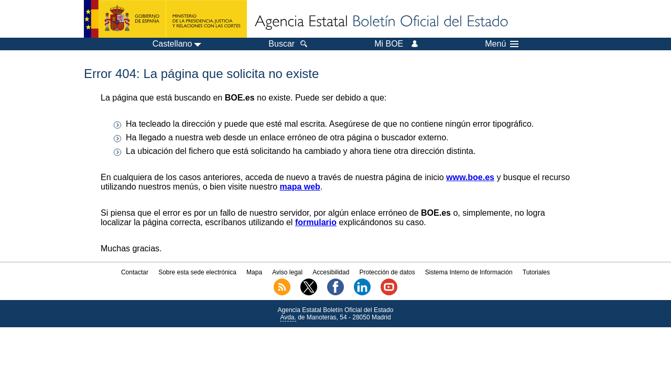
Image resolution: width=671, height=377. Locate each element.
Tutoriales (536, 272)
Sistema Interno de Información (469, 272)
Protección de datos (387, 272)
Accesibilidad (330, 272)
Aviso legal (287, 272)
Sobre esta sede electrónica (197, 272)
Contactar (134, 272)
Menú (501, 44)
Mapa (254, 272)
